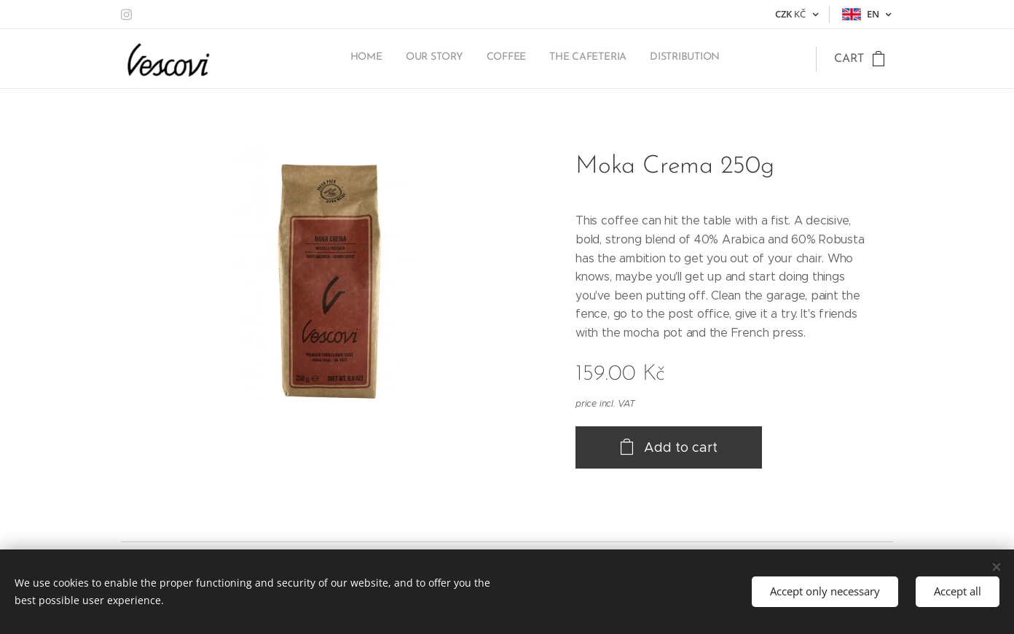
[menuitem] (630, 59)
